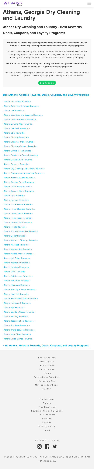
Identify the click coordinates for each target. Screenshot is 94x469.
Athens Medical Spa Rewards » (18, 249)
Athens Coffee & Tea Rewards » (18, 150)
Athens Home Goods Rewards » (18, 213)
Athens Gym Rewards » (14, 195)
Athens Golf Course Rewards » (18, 186)
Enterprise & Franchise (47, 377)
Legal (47, 430)
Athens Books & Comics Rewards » (20, 119)
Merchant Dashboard (47, 384)
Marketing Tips (47, 381)
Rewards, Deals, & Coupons (47, 410)
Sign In (47, 403)
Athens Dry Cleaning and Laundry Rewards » (24, 168)
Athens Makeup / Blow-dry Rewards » (21, 240)
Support (46, 388)
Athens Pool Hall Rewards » (16, 293)
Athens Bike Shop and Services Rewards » (23, 114)
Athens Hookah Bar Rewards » (18, 222)
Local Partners (47, 414)
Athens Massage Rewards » (16, 244)
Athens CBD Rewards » (14, 132)
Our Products (47, 369)
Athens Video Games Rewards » (18, 338)
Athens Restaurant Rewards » (17, 302)
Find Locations (47, 407)
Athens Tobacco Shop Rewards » (19, 320)
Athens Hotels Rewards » (15, 226)
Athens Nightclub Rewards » (17, 262)
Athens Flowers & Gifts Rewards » (19, 177)
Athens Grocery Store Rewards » (19, 191)
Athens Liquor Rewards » (15, 235)
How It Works (47, 365)
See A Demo (47, 82)
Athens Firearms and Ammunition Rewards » (24, 173)
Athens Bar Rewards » (14, 110)
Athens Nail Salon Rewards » (17, 258)
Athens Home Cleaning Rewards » (19, 208)
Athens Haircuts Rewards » (16, 199)
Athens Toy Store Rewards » (17, 325)
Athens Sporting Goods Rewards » (19, 311)
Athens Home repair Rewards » (18, 217)
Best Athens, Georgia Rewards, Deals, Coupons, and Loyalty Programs (46, 95)
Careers (46, 422)
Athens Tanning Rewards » (16, 316)
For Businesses (47, 357)
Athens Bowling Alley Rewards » (18, 123)
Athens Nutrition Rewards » (16, 267)
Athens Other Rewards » (15, 271)
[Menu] (89, 3)
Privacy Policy (47, 426)
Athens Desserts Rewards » (16, 164)
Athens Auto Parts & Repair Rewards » (21, 105)
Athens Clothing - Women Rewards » (20, 146)
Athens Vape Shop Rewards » (17, 334)
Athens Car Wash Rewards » (17, 128)
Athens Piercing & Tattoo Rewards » (20, 289)
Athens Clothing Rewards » (16, 137)
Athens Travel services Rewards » (19, 329)
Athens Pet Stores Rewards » (17, 280)
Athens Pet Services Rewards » (18, 276)
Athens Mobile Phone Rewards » (19, 253)
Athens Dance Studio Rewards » (18, 159)
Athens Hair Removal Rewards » (18, 204)
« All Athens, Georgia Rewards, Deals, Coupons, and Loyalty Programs (46, 345)
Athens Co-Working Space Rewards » (21, 155)
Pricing (47, 373)
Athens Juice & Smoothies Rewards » (21, 231)
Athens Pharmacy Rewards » (17, 285)
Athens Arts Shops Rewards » (17, 101)
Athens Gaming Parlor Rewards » (19, 182)
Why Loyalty (47, 361)
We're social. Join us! (47, 440)
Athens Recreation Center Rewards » (21, 298)
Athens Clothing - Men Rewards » (19, 141)
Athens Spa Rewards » (14, 307)
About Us (47, 418)
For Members (47, 399)
